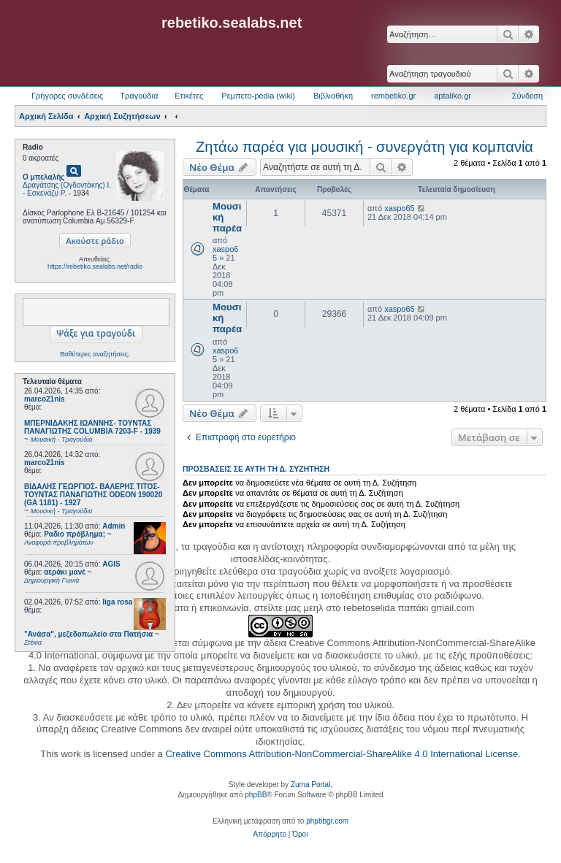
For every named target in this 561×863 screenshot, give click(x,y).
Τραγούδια (139, 95)
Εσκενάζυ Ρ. (46, 193)
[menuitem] (269, 834)
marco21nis (44, 399)
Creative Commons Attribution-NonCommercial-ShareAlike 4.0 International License (341, 753)
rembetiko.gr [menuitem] (393, 95)
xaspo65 (399, 208)
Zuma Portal (310, 784)
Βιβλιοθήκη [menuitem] (333, 95)
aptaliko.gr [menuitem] (452, 95)
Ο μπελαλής (44, 177)
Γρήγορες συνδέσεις (67, 95)
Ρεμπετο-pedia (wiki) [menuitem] (258, 95)
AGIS (111, 564)
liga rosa (117, 602)
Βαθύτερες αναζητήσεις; (94, 354)
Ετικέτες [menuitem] (189, 95)
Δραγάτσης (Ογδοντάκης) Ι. (67, 185)
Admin (113, 526)
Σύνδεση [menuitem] (527, 95)
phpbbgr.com (327, 821)
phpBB (256, 795)
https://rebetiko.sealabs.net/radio (94, 266)
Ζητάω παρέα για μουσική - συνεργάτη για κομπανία (364, 147)
